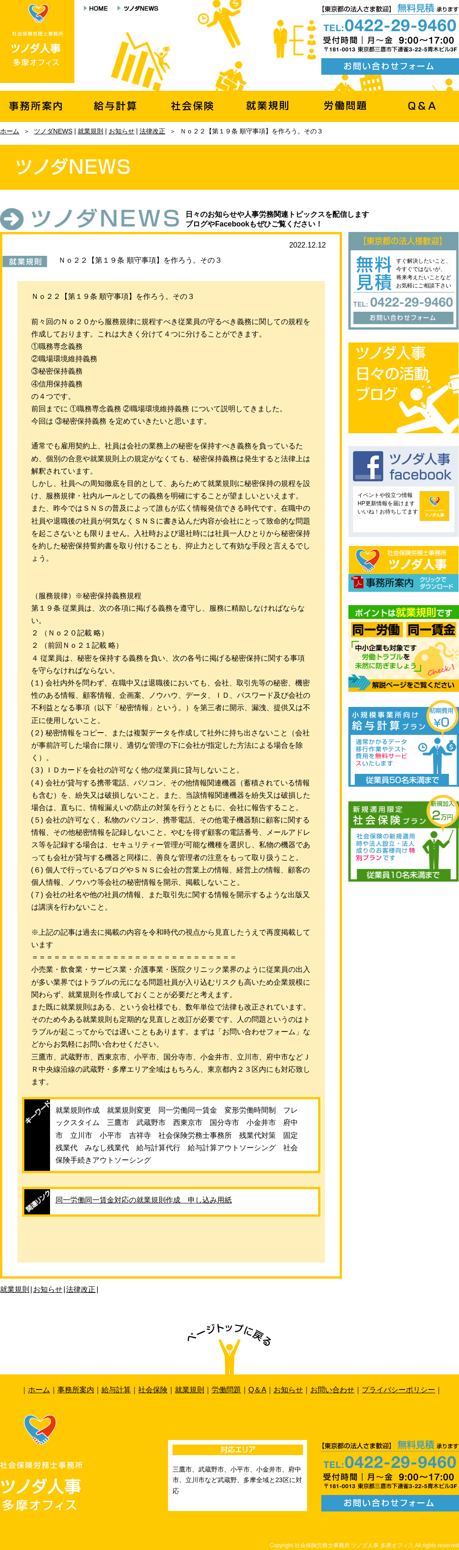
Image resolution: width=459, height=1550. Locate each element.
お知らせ (121, 131)
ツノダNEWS (53, 131)
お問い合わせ (332, 1390)
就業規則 (90, 131)
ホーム (9, 131)
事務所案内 (75, 1390)
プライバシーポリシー (398, 1390)
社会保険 (153, 1390)
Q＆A (257, 1390)
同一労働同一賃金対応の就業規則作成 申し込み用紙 (144, 1200)
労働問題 (226, 1390)
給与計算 (116, 1390)
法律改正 (152, 131)
